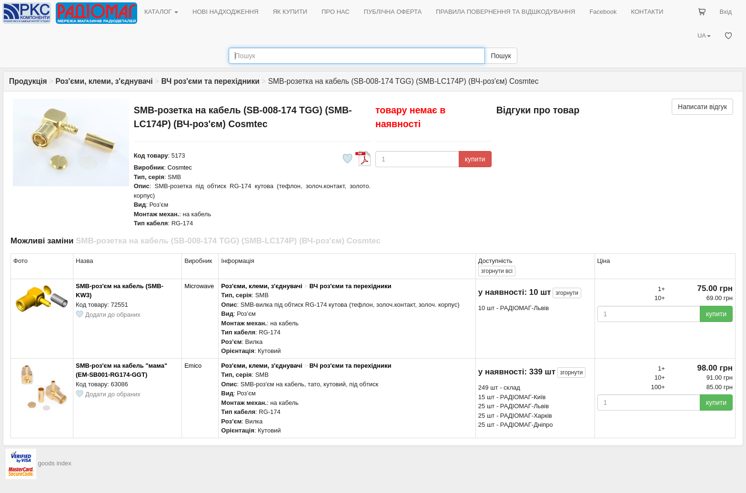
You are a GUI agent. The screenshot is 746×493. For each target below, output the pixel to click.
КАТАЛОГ (161, 11)
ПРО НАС (336, 11)
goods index (54, 463)
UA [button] (704, 35)
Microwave (199, 286)
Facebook (602, 11)
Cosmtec (180, 167)
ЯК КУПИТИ (289, 11)
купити (475, 159)
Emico (193, 365)
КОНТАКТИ (647, 11)
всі (497, 271)
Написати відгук (702, 107)
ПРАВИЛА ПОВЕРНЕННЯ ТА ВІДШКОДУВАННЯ (505, 11)
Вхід (726, 11)
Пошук (501, 56)
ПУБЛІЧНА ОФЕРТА (393, 11)
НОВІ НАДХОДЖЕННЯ (225, 11)
